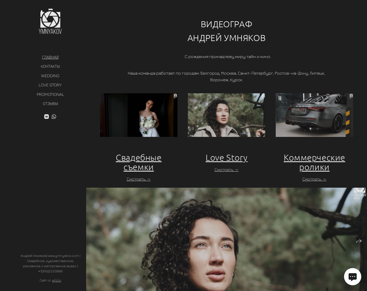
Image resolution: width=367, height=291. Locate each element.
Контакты (50, 66)
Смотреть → (139, 178)
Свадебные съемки (138, 162)
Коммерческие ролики (314, 162)
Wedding (50, 75)
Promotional (50, 94)
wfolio (56, 280)
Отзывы (50, 103)
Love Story (50, 84)
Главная (50, 57)
